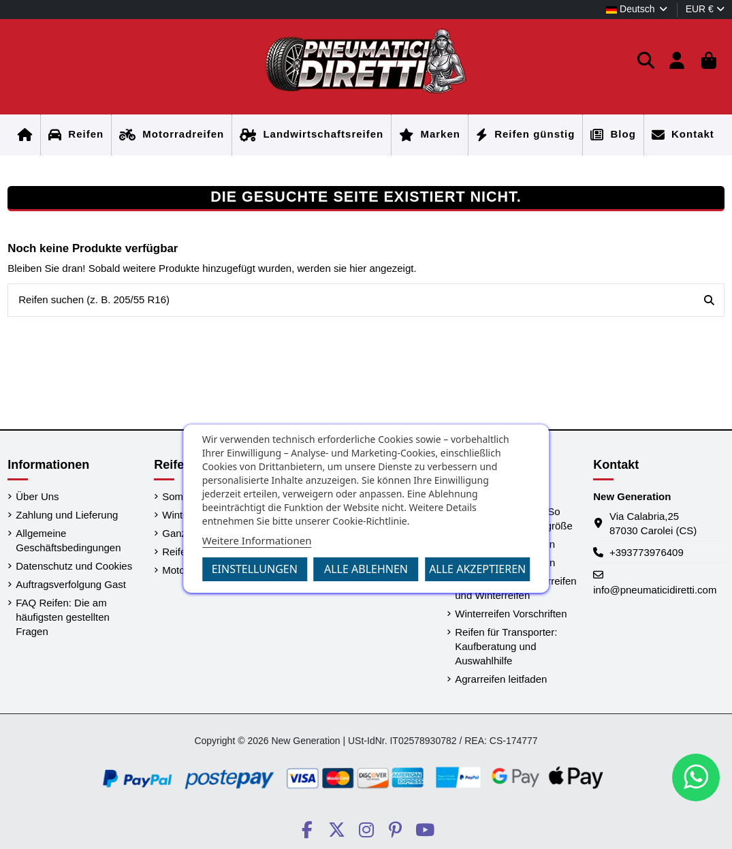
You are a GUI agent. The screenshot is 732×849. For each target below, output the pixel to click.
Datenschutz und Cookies (74, 566)
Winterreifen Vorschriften (511, 613)
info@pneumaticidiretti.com (654, 590)
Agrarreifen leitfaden (501, 679)
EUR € (705, 8)
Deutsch (637, 8)
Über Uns (37, 496)
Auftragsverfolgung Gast (71, 584)
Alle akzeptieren (477, 568)
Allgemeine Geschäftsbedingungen (68, 540)
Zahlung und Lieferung (67, 515)
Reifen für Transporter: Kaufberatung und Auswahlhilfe (506, 646)
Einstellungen (255, 568)
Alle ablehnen (366, 568)
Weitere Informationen (257, 540)
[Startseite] (25, 134)
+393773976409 (646, 552)
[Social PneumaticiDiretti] (306, 829)
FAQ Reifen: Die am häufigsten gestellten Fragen (63, 617)
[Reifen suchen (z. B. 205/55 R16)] (709, 300)
